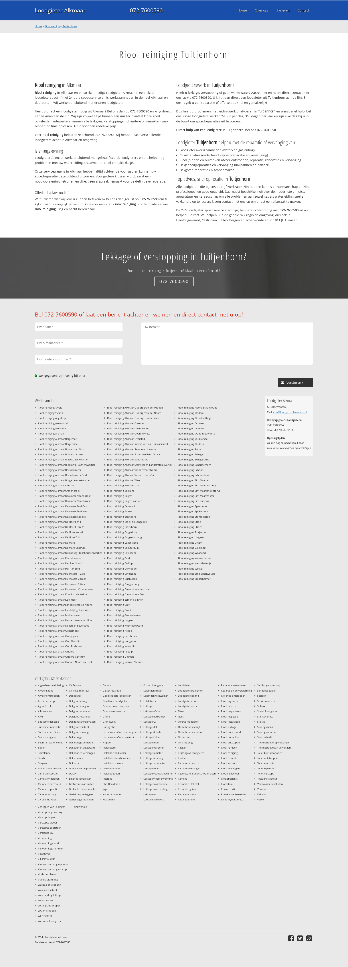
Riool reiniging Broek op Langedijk (127, 521)
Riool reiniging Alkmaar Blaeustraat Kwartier (63, 459)
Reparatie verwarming (233, 685)
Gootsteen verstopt (114, 711)
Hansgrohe (109, 727)
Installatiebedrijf (112, 773)
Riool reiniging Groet (119, 610)
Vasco (260, 799)
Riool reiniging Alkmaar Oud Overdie (59, 641)
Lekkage (148, 706)
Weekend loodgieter (49, 921)
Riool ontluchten (230, 737)
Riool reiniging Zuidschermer (194, 578)
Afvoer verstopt (47, 701)
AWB (40, 716)
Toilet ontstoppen (267, 758)
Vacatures (262, 789)
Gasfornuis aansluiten (81, 784)
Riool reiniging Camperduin (123, 547)
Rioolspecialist (229, 778)
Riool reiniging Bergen (119, 495)
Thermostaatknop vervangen (273, 742)
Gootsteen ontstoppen (116, 706)
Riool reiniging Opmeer (191, 423)
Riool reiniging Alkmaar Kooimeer (57, 599)
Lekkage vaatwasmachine (157, 773)
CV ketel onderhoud (49, 784)
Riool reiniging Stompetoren (194, 516)
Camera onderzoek (48, 778)
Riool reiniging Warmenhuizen (195, 558)
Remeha (182, 778)
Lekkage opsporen (153, 747)
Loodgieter (184, 685)
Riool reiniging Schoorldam (193, 475)
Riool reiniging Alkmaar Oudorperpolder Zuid (133, 418)
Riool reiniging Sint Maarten (194, 480)
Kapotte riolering (112, 794)
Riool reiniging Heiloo (119, 630)
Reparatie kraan (187, 794)
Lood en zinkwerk (153, 799)
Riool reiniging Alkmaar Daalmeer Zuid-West (63, 511)
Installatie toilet (112, 768)
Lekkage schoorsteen (155, 763)
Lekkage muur (151, 742)
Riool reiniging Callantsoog (122, 542)
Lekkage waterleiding (155, 789)
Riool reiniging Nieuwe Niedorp (125, 662)
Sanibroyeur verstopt (269, 685)
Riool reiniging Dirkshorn (121, 573)
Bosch (41, 758)
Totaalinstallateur (267, 778)
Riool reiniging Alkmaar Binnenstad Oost (61, 449)
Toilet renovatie (266, 763)
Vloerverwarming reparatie (53, 864)
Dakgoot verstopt (79, 727)
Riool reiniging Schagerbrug (193, 459)
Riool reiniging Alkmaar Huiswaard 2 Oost (62, 578)
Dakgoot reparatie (79, 711)
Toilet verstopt (265, 773)
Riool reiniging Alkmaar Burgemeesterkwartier (64, 480)
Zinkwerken (80, 806)
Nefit (181, 716)
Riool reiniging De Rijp (120, 563)
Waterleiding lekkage (50, 895)
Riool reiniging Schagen (191, 454)
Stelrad (261, 721)
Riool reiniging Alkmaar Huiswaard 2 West (62, 584)
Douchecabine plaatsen (82, 768)
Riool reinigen (229, 747)
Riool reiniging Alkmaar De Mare (56, 542)
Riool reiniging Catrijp (119, 558)
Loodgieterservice (188, 701)
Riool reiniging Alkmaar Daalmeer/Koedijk (62, 516)
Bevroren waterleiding (50, 742)
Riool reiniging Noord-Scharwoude (197, 407)
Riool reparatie (229, 758)
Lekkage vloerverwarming (158, 778)
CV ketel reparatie (48, 789)
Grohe (106, 716)
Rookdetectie (228, 789)
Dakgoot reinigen (79, 706)
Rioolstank (227, 784)
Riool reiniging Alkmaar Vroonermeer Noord (132, 470)
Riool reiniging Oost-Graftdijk (194, 418)
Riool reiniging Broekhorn (122, 527)
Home (38, 26)
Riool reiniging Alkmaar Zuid (123, 485)
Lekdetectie (149, 701)
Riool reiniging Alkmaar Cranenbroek (59, 490)
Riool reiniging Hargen (120, 620)
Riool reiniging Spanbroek (192, 506)
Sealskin (262, 695)
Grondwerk (109, 721)
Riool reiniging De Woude (121, 568)
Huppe (107, 742)
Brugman (43, 763)
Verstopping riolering (50, 812)
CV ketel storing (47, 794)
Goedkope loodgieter (115, 701)
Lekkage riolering (153, 758)
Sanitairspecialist (266, 690)
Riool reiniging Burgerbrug (122, 532)
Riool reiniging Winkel (190, 568)
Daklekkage (75, 737)
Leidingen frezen (152, 690)
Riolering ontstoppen (233, 695)
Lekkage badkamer (154, 716)
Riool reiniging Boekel (119, 511)
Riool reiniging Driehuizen (122, 578)
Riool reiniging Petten (190, 449)
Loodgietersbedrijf (188, 695)
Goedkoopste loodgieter (117, 695)
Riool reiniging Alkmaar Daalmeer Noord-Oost (64, 495)
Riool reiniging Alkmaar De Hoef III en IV (61, 527)
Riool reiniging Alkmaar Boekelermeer (59, 470)
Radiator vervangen (189, 768)
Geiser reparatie (112, 690)
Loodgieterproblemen (190, 690)
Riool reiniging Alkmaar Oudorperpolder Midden (135, 407)
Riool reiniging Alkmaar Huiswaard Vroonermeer (65, 589)
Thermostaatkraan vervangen (274, 747)
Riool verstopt (229, 763)
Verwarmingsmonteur (50, 848)
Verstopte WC (45, 832)
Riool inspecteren (231, 711)
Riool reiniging (229, 753)
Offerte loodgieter (188, 721)
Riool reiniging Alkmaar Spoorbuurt (127, 459)
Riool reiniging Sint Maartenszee (196, 495)
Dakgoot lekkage (78, 701)
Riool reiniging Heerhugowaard (125, 625)
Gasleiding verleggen (81, 794)
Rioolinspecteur (230, 773)
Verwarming (45, 838)
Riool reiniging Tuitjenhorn (61, 26)
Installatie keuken (113, 763)
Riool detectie (229, 706)
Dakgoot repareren (80, 716)
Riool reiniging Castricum (121, 552)
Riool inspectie (229, 716)
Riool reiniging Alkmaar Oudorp (56, 651)
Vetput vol (44, 853)
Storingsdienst (265, 727)
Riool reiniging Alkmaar (51, 433)
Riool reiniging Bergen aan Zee (124, 501)
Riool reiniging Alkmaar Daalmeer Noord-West (64, 501)
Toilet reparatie (265, 768)
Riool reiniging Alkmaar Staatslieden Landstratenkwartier (139, 464)
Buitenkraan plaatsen (50, 768)
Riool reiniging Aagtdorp (52, 418)
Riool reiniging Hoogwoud (122, 641)
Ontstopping (185, 742)
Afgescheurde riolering (51, 685)
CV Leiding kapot (47, 799)
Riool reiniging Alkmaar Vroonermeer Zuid (131, 475)
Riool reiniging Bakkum (120, 490)
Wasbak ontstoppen (49, 884)
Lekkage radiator (152, 753)
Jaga (105, 789)
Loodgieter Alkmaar (60, 10)
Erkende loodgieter (80, 778)
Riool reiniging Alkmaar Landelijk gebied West (64, 610)
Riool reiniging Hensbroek (122, 636)
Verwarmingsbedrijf (49, 843)
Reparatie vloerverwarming (236, 690)
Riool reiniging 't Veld (50, 407)
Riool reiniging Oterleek (191, 428)
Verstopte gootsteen (49, 827)
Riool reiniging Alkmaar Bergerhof (57, 438)
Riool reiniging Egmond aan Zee (125, 594)
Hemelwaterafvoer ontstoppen (120, 732)
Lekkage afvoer (152, 711)
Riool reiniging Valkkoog (192, 547)
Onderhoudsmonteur (190, 732)
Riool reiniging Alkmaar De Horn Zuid (59, 537)
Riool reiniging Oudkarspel (193, 438)
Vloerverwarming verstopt (53, 869)
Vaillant (261, 794)
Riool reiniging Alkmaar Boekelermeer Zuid (62, 475)
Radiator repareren (189, 763)
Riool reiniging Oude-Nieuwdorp (196, 433)
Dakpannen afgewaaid (82, 747)
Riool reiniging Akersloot (52, 428)
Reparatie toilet (187, 799)
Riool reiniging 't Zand (50, 413)
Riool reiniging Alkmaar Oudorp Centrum (61, 656)
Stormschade (264, 737)
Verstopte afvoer (47, 822)
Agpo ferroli (44, 706)
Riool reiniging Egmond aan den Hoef (128, 589)
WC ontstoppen (47, 910)
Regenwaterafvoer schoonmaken (197, 773)
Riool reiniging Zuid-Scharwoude (196, 573)
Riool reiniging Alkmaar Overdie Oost (128, 428)
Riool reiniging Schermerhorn (194, 464)
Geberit (107, 685)
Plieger (182, 747)
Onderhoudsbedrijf (189, 727)
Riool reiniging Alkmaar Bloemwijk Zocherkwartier (66, 464)
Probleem (183, 758)
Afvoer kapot (45, 690)
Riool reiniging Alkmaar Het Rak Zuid (59, 568)
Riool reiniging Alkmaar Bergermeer (58, 444)
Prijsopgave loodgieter (191, 753)
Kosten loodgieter (153, 685)
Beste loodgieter (47, 737)
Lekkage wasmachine (155, 784)
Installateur (109, 747)
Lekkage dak (150, 727)
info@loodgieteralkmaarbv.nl (290, 412)
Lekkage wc (149, 794)
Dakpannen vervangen (82, 753)
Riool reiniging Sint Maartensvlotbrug (199, 490)
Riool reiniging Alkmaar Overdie (125, 423)
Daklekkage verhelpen (81, 742)
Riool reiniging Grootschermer (124, 615)
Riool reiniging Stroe (189, 521)
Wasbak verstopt (47, 890)
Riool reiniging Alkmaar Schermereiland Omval (133, 454)
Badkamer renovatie (49, 727)
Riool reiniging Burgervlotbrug (124, 537)
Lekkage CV (149, 721)
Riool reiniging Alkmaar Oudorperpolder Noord (134, 413)
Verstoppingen (46, 817)
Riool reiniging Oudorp (191, 444)
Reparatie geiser (187, 789)
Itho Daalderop (111, 784)
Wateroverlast (46, 900)
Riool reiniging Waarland (192, 552)
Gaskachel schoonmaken (83, 789)
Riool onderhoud (231, 732)
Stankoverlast (265, 716)
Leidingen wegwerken (155, 695)
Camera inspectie (47, 773)
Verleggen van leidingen (51, 806)
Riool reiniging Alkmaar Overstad (126, 438)
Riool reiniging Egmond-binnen (125, 599)
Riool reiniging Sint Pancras (193, 501)
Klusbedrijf (109, 799)
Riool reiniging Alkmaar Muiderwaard (59, 615)
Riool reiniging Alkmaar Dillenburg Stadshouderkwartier (70, 552)
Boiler (41, 747)
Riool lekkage (228, 727)
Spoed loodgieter (267, 711)
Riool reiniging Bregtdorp (121, 516)
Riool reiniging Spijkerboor (193, 511)
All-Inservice (45, 711)
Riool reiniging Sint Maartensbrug (197, 485)
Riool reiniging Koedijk (120, 651)
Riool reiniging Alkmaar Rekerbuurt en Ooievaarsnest (137, 444)
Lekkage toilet (151, 768)
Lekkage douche (152, 732)
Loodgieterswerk (187, 706)
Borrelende (44, 753)
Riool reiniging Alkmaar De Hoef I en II (59, 521)
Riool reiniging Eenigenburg (123, 584)
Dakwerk (74, 763)
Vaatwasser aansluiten (270, 784)
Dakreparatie (76, 758)
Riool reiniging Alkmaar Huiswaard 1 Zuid (61, 573)
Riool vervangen (230, 768)
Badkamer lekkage (48, 721)
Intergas (107, 778)
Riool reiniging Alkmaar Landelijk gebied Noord (65, 604)
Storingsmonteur (267, 732)
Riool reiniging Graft (118, 604)
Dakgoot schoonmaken (82, 721)
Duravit (73, 773)
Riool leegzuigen (230, 721)
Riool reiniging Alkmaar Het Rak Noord (60, 563)
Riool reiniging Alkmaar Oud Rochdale (60, 646)
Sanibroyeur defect (232, 799)
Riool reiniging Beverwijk (121, 506)
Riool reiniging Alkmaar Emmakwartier (60, 558)
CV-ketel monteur (79, 690)
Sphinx (261, 706)
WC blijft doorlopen (49, 905)
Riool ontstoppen (231, 742)
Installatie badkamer (114, 753)
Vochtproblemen (47, 874)
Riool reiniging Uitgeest (191, 537)
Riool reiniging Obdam (191, 413)
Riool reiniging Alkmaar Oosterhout (58, 630)
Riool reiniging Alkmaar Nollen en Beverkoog (63, 625)
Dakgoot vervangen (80, 732)
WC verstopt (45, 916)
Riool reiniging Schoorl (191, 470)
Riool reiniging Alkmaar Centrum (56, 485)
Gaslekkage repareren (81, 799)
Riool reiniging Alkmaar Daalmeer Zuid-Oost (63, 506)
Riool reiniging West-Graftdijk (194, 563)
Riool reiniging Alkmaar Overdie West (128, 433)
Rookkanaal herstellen (234, 794)
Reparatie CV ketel (188, 784)
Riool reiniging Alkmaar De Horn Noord (60, 532)
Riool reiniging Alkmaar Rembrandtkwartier (132, 449)
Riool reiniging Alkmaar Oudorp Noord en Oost (65, 662)
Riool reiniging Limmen (120, 656)
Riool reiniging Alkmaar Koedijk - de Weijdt (62, 594)
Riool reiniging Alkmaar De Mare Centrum (61, 547)
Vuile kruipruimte (48, 879)
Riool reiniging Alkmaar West (123, 480)
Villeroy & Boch (46, 858)
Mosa (181, 711)
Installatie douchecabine (117, 758)
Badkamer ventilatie (49, 732)
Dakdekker (75, 695)
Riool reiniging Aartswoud (53, 423)
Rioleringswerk (229, 701)
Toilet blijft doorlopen (269, 753)
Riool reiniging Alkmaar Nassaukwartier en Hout (65, 620)
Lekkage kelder (151, 737)
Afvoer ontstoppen (49, 695)
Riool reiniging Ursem (190, 542)
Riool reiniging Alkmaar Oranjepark (58, 636)
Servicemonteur (266, 701)
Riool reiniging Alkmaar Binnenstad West (61, 454)
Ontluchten (184, 737)
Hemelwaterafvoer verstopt (118, 737)
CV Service (75, 685)
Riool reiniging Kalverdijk (121, 646)
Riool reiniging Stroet (190, 527)
